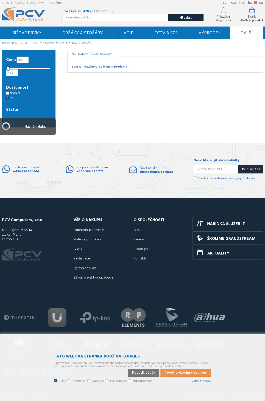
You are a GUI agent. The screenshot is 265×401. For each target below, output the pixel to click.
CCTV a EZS (166, 33)
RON (242, 2)
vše (12, 97)
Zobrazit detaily (201, 380)
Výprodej (209, 33)
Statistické (98, 380)
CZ (250, 2)
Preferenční (79, 380)
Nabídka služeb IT (226, 224)
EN (255, 2)
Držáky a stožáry (82, 33)
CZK (234, 2)
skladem (15, 92)
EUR (225, 2)
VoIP (129, 33)
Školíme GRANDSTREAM (231, 238)
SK (261, 2)
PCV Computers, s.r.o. (26, 14)
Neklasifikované (142, 380)
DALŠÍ (247, 33)
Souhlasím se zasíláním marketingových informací (227, 178)
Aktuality (218, 253)
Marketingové (118, 380)
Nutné (62, 380)
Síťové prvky (26, 33)
